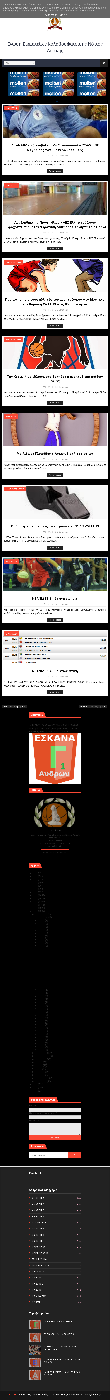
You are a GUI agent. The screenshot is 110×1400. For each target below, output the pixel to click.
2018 (35, 895)
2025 (35, 873)
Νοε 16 (41, 1002)
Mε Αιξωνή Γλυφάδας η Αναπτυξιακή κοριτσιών (55, 454)
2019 (35, 892)
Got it (64, 15)
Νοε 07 (41, 1031)
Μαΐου (38, 1068)
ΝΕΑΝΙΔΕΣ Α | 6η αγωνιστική (55, 671)
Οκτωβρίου (41, 1053)
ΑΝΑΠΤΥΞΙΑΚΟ (14, 262)
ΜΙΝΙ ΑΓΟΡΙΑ (39, 1259)
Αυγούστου (41, 1059)
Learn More (50, 15)
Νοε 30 (41, 920)
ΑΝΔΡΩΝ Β (12, 185)
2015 (35, 905)
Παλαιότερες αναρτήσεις (92, 706)
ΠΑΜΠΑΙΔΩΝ (39, 1296)
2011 (35, 1087)
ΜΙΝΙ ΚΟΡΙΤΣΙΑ (40, 1265)
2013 (35, 911)
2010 (35, 1090)
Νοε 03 (41, 1043)
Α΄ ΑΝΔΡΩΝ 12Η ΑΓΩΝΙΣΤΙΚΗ (60, 1334)
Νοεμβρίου (40, 917)
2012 (35, 1084)
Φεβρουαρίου (42, 1078)
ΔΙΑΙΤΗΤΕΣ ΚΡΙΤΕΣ (16, 489)
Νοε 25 (41, 933)
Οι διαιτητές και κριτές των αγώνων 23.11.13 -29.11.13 (55, 526)
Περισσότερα (55, 171)
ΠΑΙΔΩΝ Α (38, 1277)
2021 (35, 886)
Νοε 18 (41, 996)
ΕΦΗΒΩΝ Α (38, 1228)
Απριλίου (40, 1072)
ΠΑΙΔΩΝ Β (37, 1284)
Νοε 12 (41, 1015)
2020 (35, 889)
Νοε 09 (41, 1024)
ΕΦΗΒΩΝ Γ (38, 1241)
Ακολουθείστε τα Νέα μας (55, 852)
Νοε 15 (41, 1005)
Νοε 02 (41, 1046)
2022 (35, 883)
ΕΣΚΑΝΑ (13, 1394)
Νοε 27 (41, 927)
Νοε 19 (41, 993)
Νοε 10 (41, 1021)
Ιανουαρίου (41, 1081)
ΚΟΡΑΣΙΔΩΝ (39, 1247)
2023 (35, 879)
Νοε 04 (41, 1040)
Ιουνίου (39, 1065)
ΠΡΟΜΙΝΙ (37, 1302)
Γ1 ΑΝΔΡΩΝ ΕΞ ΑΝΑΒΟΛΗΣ (45, 722)
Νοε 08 (41, 1027)
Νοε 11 (41, 1018)
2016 (35, 901)
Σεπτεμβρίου (42, 1056)
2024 (35, 876)
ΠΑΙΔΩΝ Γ (37, 1290)
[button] (54, 101)
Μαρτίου (39, 1075)
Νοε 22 (41, 942)
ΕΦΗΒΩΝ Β (38, 1235)
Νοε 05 (41, 1037)
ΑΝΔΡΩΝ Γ (38, 1210)
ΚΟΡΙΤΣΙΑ (12, 417)
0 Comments (62, 156)
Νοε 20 (41, 990)
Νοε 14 (41, 1008)
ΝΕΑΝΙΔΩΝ (12, 561)
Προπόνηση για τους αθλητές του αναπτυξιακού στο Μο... (54, 961)
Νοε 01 (41, 1049)
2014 (35, 908)
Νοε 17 (41, 999)
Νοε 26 (41, 930)
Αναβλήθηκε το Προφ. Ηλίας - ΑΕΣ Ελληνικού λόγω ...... (54, 956)
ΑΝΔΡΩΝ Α (12, 108)
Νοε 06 (41, 1034)
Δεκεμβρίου (41, 914)
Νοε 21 (41, 946)
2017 (35, 898)
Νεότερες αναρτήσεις (14, 706)
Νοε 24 (41, 936)
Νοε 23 (41, 939)
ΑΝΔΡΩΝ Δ (38, 1216)
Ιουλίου (39, 1062)
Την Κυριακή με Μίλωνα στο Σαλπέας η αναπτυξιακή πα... (56, 967)
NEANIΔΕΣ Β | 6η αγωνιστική (55, 599)
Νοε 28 (41, 924)
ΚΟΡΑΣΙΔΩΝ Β (40, 1253)
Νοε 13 (41, 1012)
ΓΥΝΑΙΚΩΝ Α (39, 1222)
